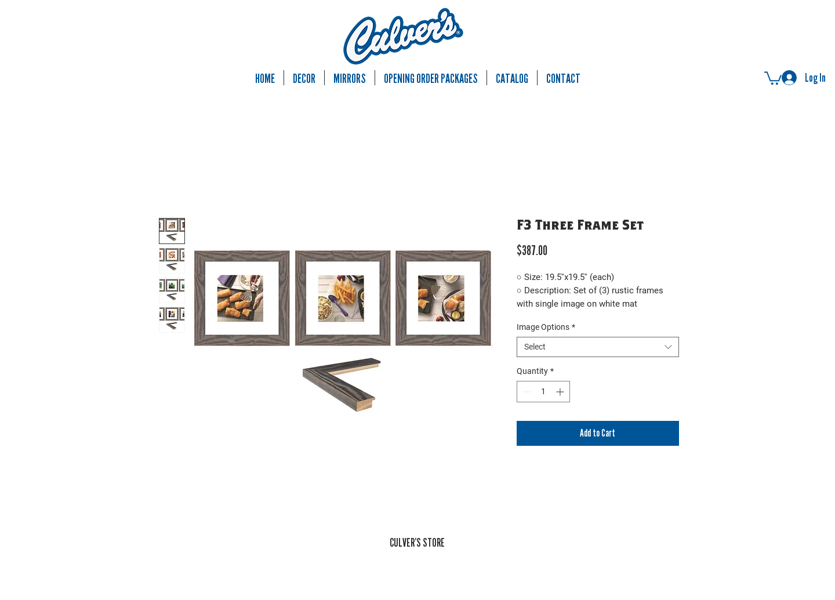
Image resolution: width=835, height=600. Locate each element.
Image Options (546, 327)
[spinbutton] (543, 391)
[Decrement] (525, 391)
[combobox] (598, 347)
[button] (773, 77)
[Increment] (561, 391)
